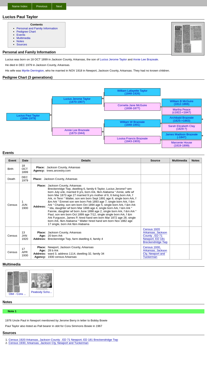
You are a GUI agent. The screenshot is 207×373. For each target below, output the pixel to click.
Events (21, 34)
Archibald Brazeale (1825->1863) (182, 119)
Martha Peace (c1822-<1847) (181, 111)
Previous (41, 6)
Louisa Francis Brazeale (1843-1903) (132, 140)
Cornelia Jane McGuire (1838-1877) (132, 107)
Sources (22, 44)
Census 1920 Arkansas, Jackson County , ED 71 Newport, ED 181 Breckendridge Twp (155, 236)
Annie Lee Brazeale (145, 59)
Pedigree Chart (26, 31)
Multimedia (23, 38)
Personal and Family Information (37, 28)
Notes (20, 41)
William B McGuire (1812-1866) (181, 103)
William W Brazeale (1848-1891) (132, 123)
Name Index (19, 6)
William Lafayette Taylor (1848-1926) (132, 92)
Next (59, 6)
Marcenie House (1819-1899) (181, 144)
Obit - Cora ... (17, 292)
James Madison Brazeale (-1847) (182, 136)
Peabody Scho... (41, 291)
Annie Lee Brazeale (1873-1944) (77, 131)
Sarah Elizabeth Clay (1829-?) (181, 127)
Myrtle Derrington (33, 70)
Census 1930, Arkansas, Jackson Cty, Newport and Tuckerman (155, 252)
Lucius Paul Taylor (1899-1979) (28, 117)
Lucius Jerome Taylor (113, 59)
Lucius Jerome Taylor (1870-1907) (77, 100)
